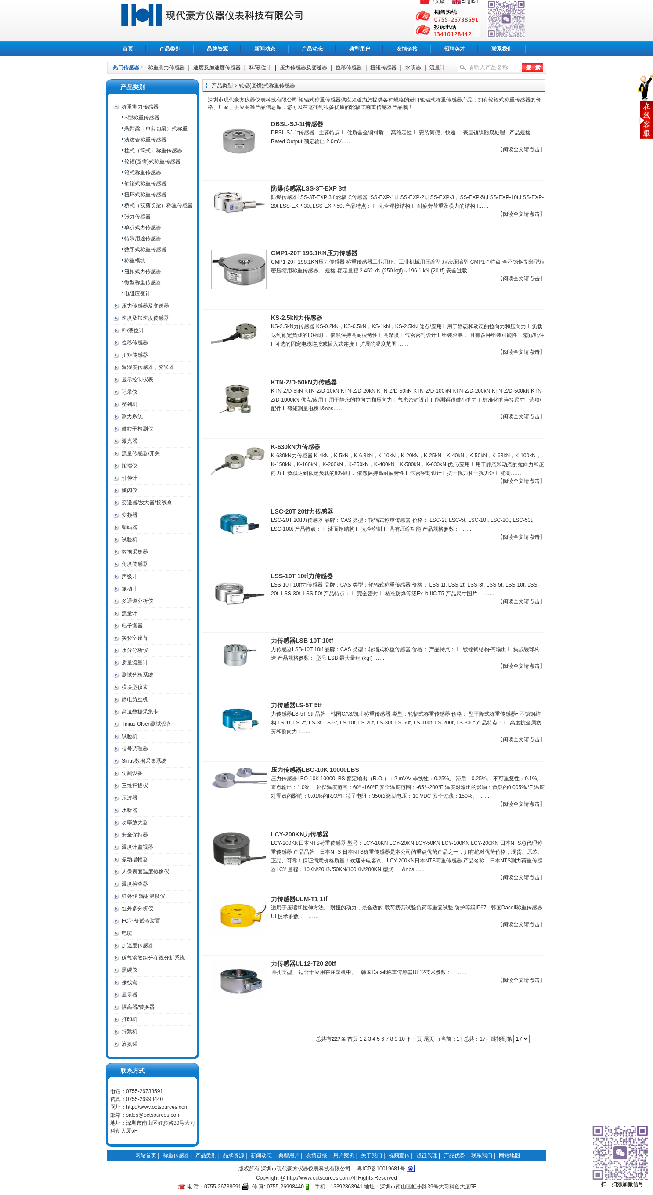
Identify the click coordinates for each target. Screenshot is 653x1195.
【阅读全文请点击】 (521, 149)
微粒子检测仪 (137, 429)
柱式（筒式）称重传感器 (153, 151)
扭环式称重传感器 (145, 195)
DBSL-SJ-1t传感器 (297, 123)
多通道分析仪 (137, 601)
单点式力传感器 (142, 228)
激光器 (129, 441)
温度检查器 (135, 884)
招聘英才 (454, 49)
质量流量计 (135, 662)
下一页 (414, 1039)
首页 (128, 49)
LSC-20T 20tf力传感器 (302, 511)
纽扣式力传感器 (142, 271)
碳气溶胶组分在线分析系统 (153, 958)
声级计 (129, 576)
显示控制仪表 (137, 380)
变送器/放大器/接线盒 (147, 503)
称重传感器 (221, 20)
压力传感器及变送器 (303, 68)
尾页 (429, 1039)
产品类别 (169, 49)
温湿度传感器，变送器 (148, 367)
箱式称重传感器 (142, 173)
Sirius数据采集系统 (144, 761)
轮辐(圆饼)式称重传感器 (152, 162)
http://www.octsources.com (157, 1107)
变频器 (129, 515)
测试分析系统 (137, 675)
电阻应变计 (137, 293)
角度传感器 (135, 564)
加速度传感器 (137, 945)
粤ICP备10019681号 (381, 1169)
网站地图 (509, 1155)
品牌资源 (217, 49)
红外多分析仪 (137, 908)
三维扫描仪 (135, 785)
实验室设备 (135, 638)
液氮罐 (129, 1044)
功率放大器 (135, 822)
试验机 (129, 539)
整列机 (129, 404)
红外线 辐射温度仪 (143, 896)
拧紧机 (129, 1031)
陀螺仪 (129, 466)
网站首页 (145, 1155)
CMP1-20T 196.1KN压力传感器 (314, 253)
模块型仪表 (135, 687)
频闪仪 (129, 490)
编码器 (129, 527)
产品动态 (312, 49)
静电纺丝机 (135, 699)
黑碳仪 (129, 970)
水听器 (413, 68)
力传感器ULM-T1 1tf (299, 898)
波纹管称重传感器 (145, 140)
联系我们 (501, 49)
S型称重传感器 (141, 118)
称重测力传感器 (166, 68)
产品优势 (454, 1155)
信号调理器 (135, 749)
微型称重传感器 (142, 282)
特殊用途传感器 (142, 238)
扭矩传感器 (383, 68)
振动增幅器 (135, 859)
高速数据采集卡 (140, 712)
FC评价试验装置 (141, 921)
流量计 (437, 68)
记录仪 (129, 392)
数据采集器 (135, 552)
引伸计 (129, 478)
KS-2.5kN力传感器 (296, 317)
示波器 (129, 798)
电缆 (127, 933)
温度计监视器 (137, 847)
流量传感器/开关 (141, 453)
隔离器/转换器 (138, 1007)
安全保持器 (135, 835)
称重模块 (134, 260)
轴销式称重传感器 (145, 184)
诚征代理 (426, 1155)
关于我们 (371, 1155)
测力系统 (132, 416)
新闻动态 (264, 49)
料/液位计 (260, 68)
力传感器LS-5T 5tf (296, 705)
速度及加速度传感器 (217, 68)
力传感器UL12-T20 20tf (303, 963)
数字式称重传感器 (145, 249)
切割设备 (132, 773)
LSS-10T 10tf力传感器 (302, 575)
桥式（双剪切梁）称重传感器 (158, 206)
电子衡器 (132, 626)
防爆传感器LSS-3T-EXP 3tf (308, 188)
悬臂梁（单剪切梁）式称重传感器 (159, 129)
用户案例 (343, 1155)
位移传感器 (349, 68)
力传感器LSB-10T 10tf (302, 640)
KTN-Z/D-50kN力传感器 (304, 382)
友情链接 (407, 49)
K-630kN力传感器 (295, 446)
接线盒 (129, 982)
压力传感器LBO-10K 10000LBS (315, 769)
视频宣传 (399, 1155)
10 (401, 1039)
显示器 (129, 995)
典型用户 (359, 49)
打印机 (129, 1019)
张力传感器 (137, 217)
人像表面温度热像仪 (145, 872)
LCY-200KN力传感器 (299, 834)
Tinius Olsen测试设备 (147, 724)
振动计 (129, 589)
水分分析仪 (135, 650)
